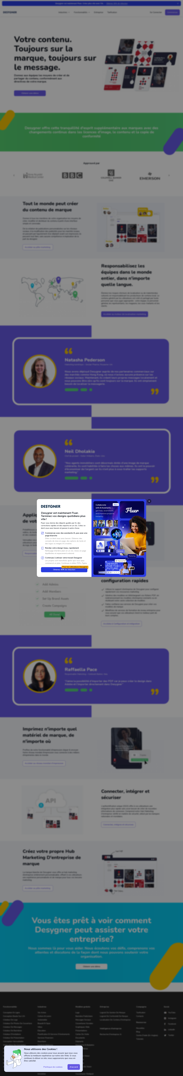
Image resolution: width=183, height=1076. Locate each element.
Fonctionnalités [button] (80, 12)
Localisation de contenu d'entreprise (115, 1020)
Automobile (42, 1020)
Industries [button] (63, 12)
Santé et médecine (45, 1045)
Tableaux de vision (84, 1066)
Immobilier (42, 1074)
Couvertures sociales (84, 1023)
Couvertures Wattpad (84, 1074)
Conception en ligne (11, 1012)
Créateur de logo (10, 1020)
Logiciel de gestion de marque (112, 1012)
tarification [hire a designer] (140, 1012)
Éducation (42, 1030)
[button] (38, 247)
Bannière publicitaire (84, 1016)
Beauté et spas (44, 1023)
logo (78, 1012)
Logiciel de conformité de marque (114, 1016)
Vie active (42, 1012)
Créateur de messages (12, 1027)
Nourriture (42, 1041)
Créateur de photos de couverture (17, 1023)
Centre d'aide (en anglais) (147, 1035)
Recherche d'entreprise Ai (110, 1034)
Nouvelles (140, 1028)
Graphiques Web (82, 1027)
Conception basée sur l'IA (14, 1016)
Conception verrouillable (13, 1041)
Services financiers (45, 1038)
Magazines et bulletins (85, 1045)
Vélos (40, 1027)
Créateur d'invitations (12, 1034)
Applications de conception (14, 1045)
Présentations (81, 1030)
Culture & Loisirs (44, 1016)
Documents (80, 1038)
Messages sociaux (83, 1020)
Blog (138, 1032)
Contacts (140, 1016)
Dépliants (79, 1041)
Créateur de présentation (13, 1038)
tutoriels (139, 1039)
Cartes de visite (82, 1034)
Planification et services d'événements (54, 1034)
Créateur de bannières (12, 1030)
